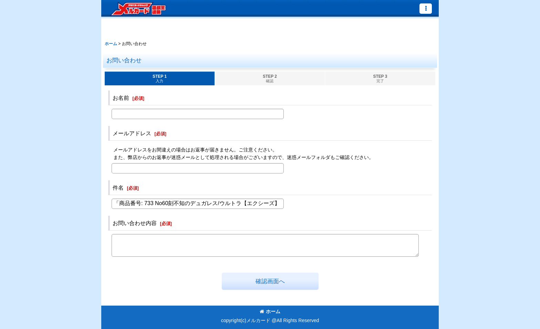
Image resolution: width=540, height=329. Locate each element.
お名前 (121, 98)
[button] (425, 8)
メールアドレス (132, 133)
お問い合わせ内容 (135, 223)
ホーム (270, 311)
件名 (118, 187)
